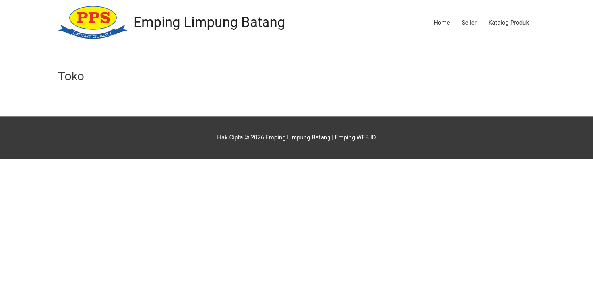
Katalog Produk (508, 22)
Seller (469, 22)
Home (442, 22)
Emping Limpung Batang (209, 22)
